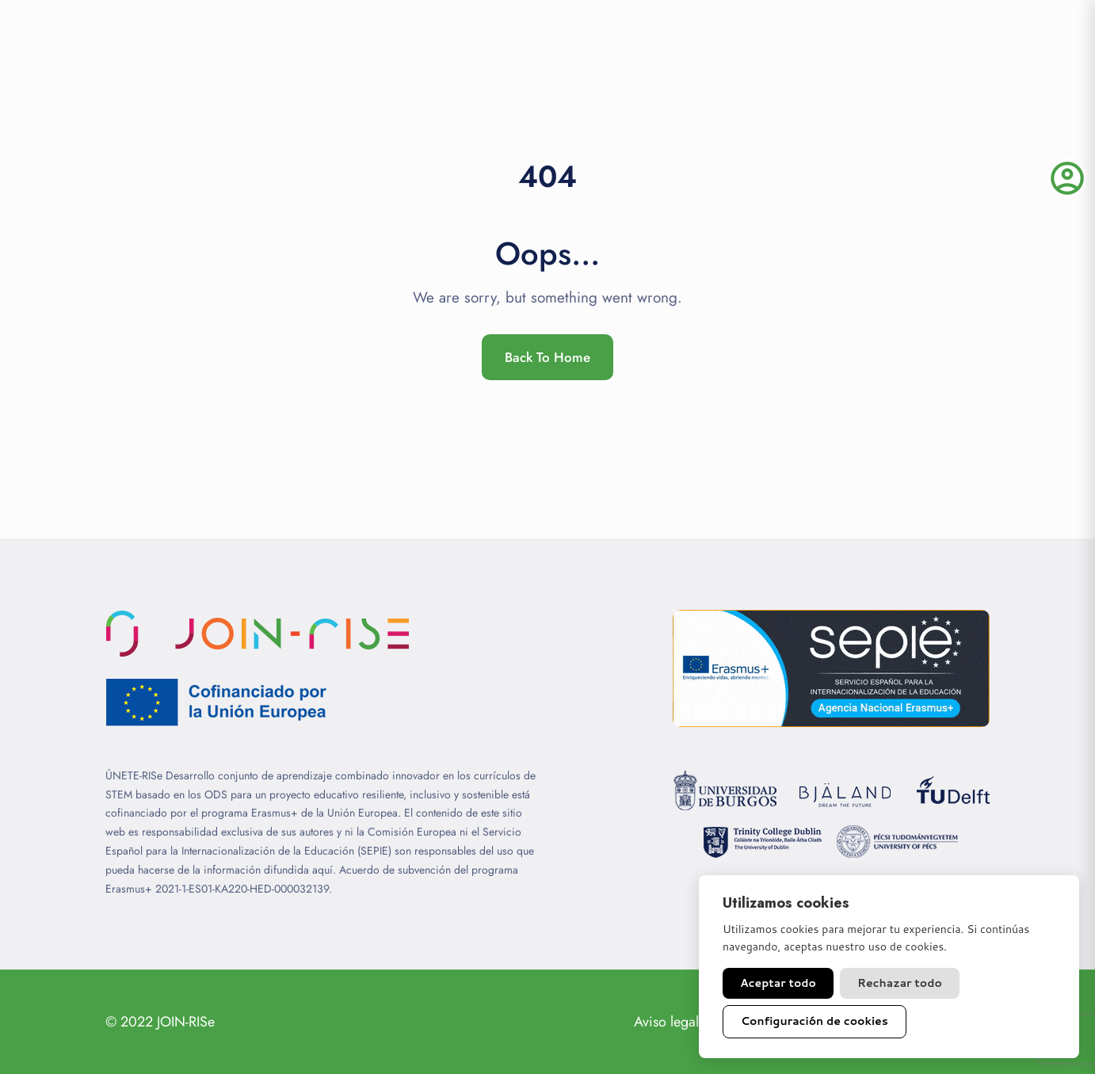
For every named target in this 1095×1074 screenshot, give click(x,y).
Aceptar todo (778, 983)
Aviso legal (666, 1021)
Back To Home (547, 357)
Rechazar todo (899, 983)
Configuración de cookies (814, 1021)
